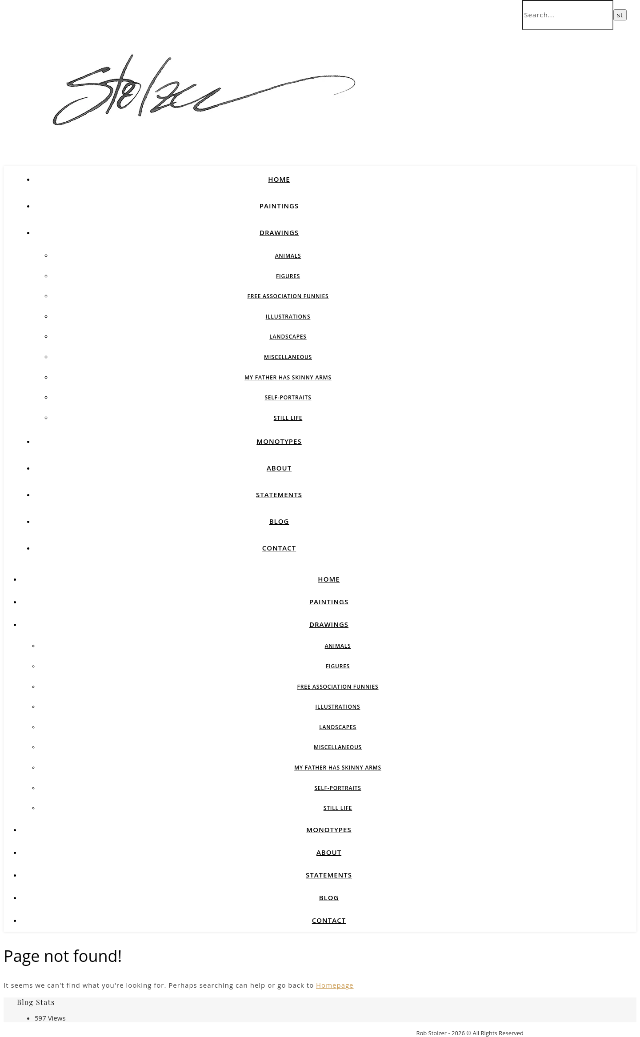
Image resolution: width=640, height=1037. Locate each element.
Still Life (288, 418)
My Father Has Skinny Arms (288, 377)
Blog (279, 521)
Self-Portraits (287, 397)
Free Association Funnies (287, 296)
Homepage (334, 985)
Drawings (279, 232)
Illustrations (288, 316)
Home (279, 179)
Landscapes (287, 336)
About (279, 467)
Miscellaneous (288, 357)
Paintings (279, 205)
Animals (288, 255)
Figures (288, 276)
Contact (279, 547)
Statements (279, 494)
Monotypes (278, 441)
